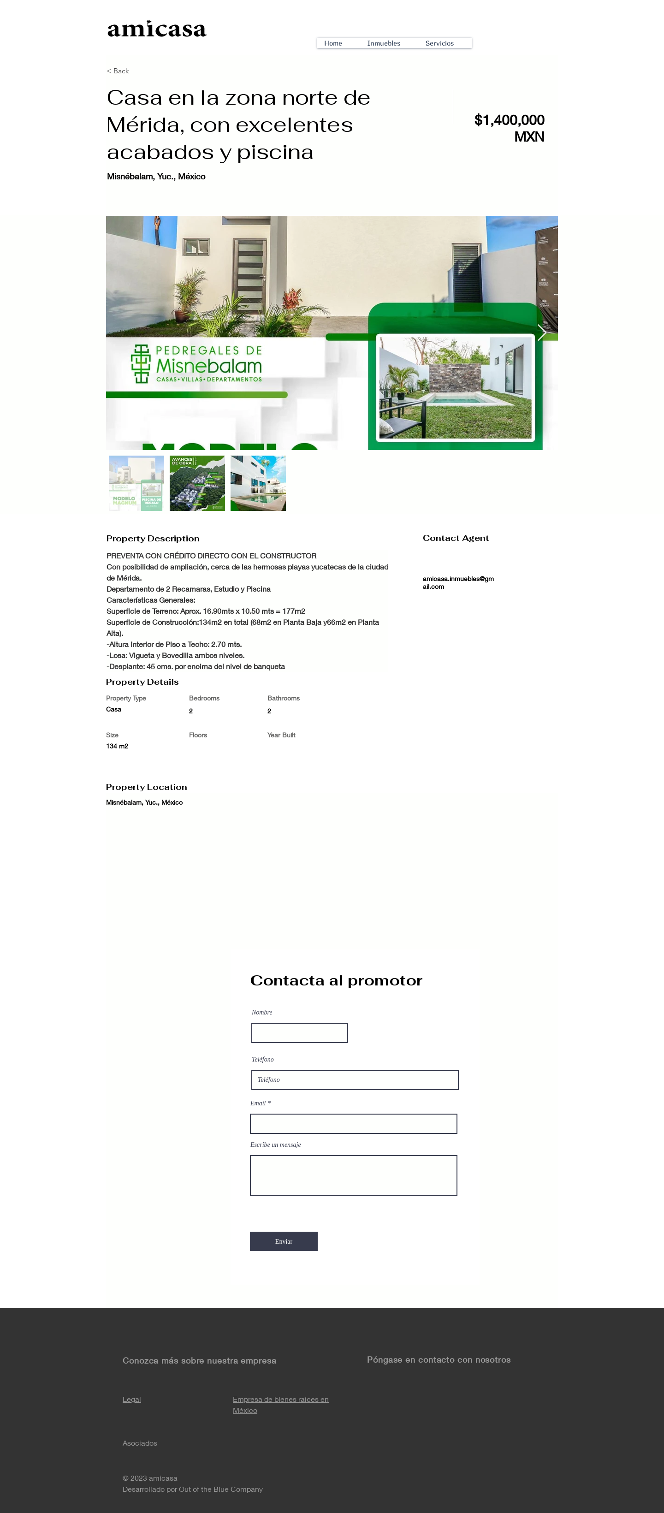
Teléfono (263, 1059)
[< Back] (139, 71)
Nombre (262, 1012)
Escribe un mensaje (275, 1145)
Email (258, 1103)
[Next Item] (542, 333)
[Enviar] (284, 1241)
